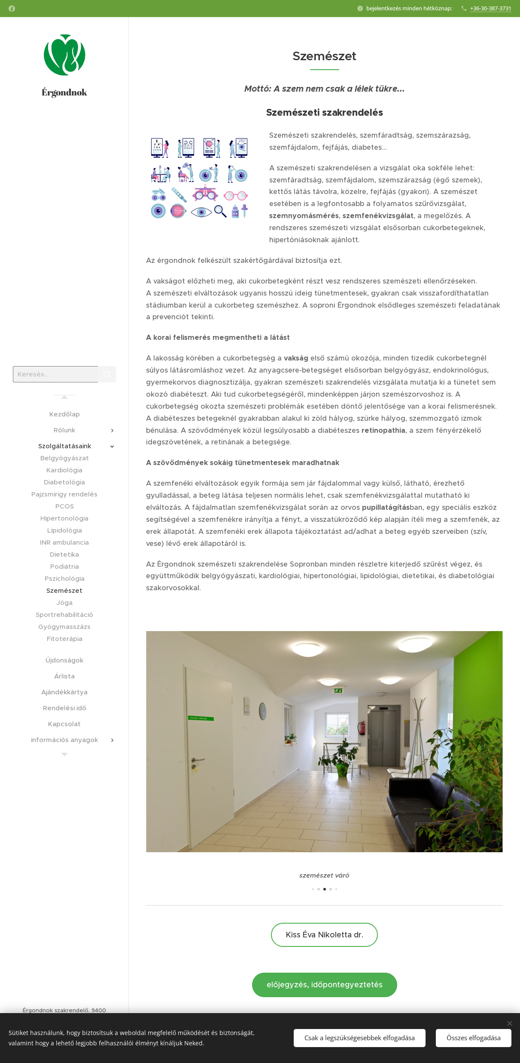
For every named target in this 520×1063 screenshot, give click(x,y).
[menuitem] (64, 414)
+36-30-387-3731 (490, 8)
